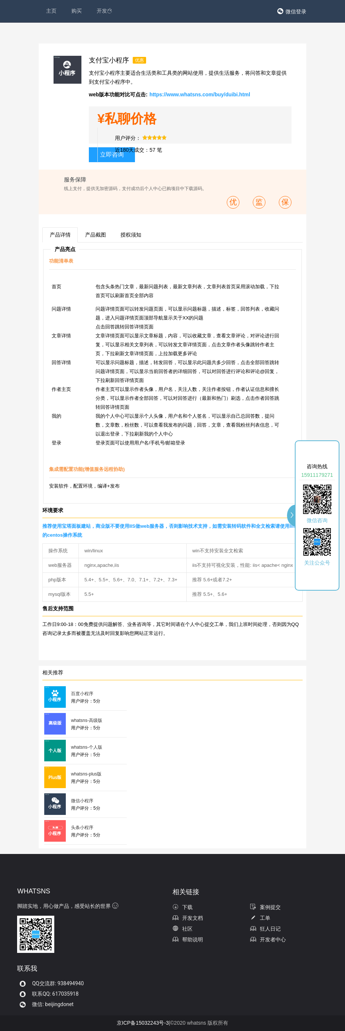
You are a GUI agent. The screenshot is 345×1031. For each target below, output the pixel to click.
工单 (260, 918)
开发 (104, 11)
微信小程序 (82, 800)
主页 (51, 11)
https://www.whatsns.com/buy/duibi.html (199, 94)
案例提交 (265, 907)
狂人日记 (265, 929)
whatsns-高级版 (86, 720)
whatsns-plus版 (86, 774)
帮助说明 (187, 939)
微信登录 (296, 12)
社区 (182, 929)
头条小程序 (82, 827)
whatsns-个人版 (86, 747)
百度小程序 (82, 693)
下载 (182, 907)
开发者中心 (268, 939)
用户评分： (128, 138)
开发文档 (187, 918)
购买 (76, 11)
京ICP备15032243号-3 (143, 1023)
